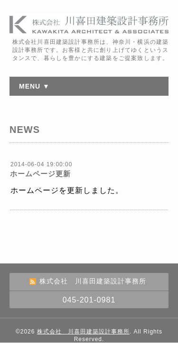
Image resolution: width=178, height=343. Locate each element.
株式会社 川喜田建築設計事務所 (83, 331)
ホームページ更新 (40, 174)
